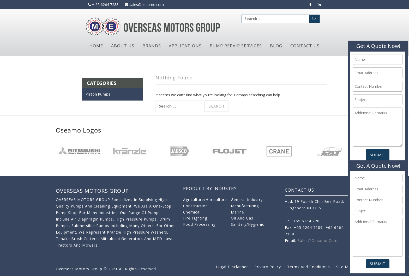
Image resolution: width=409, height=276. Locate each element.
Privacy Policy (267, 266)
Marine (237, 212)
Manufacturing (245, 205)
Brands (151, 46)
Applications (185, 46)
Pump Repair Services (236, 46)
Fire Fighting (195, 218)
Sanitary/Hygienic (247, 224)
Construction (195, 205)
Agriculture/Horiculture (205, 199)
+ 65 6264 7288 (103, 4)
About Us (122, 46)
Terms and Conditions (308, 266)
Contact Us (305, 46)
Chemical (192, 212)
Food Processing (199, 224)
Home (96, 46)
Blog (276, 46)
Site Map (344, 266)
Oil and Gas (242, 218)
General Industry (247, 199)
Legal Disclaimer (232, 266)
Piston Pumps (98, 94)
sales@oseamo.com (144, 4)
